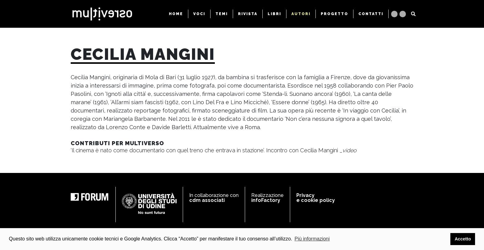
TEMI (221, 14)
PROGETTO (334, 14)
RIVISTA (247, 14)
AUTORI (301, 14)
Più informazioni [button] (312, 238)
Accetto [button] (463, 238)
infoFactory (265, 200)
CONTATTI (370, 14)
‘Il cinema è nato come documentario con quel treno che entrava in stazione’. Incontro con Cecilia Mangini (214, 150)
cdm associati (207, 200)
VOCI (199, 14)
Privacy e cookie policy (315, 197)
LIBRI (274, 14)
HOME (176, 14)
